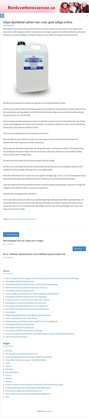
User (7, 397)
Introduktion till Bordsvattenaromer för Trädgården (26, 297)
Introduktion (10, 312)
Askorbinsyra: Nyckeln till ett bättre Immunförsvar (25, 303)
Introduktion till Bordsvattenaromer (19, 281)
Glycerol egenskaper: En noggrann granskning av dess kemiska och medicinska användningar (42, 278)
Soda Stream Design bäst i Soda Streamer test (23, 391)
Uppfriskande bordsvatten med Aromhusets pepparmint (27, 394)
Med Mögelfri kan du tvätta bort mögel (23, 241)
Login (7, 363)
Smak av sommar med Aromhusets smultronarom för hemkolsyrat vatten (34, 384)
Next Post (79, 249)
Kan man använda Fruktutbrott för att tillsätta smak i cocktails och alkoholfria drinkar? (40, 334)
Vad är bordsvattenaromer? (16, 337)
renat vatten (30, 219)
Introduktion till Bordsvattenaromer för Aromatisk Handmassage (31, 284)
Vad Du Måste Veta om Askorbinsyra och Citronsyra (26, 287)
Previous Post (11, 234)
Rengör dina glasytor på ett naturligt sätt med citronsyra (27, 315)
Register (8, 378)
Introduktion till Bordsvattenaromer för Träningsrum (26, 306)
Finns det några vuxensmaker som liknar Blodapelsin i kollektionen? (32, 294)
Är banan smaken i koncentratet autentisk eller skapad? (27, 300)
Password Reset (11, 372)
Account (8, 351)
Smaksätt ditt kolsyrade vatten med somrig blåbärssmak (28, 388)
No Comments (8, 244)
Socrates (49, 411)
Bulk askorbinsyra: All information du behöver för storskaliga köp (31, 321)
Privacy (8, 375)
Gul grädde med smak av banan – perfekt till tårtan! (25, 360)
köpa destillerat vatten (16, 219)
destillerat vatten (63, 175)
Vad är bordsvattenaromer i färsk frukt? (21, 318)
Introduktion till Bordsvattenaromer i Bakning (23, 330)
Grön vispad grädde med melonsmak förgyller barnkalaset (28, 357)
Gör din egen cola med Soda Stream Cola (21, 354)
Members (9, 369)
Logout (8, 366)
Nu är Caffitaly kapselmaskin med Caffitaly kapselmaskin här (34, 254)
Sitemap (8, 381)
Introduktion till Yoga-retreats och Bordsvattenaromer (27, 309)
